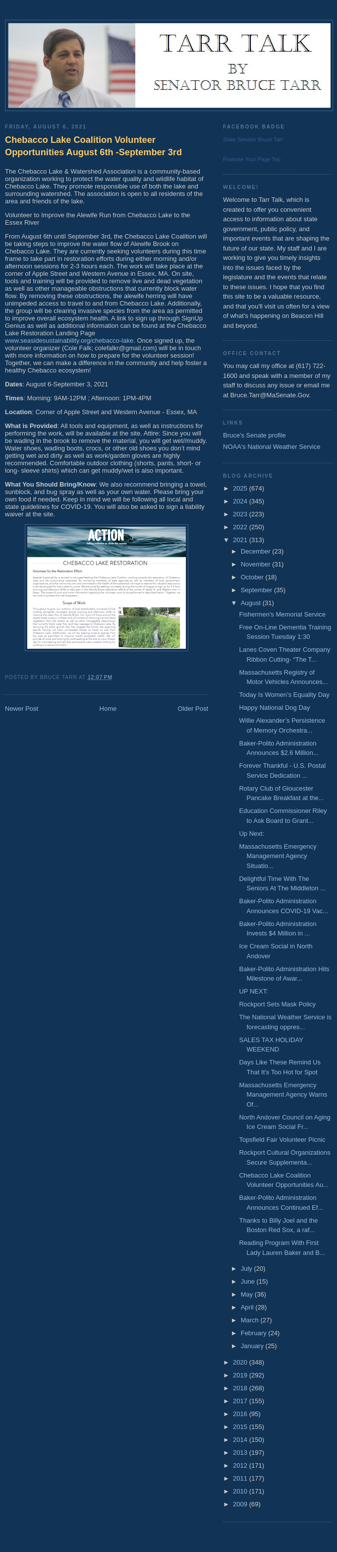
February (255, 1333)
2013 (241, 1452)
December (257, 551)
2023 (241, 514)
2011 (241, 1478)
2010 (241, 1491)
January (253, 1346)
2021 (241, 540)
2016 (241, 1414)
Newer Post (21, 708)
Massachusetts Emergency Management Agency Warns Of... (283, 1094)
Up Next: (251, 833)
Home (108, 708)
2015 (241, 1426)
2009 (241, 1504)
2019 (241, 1375)
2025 (241, 488)
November (257, 564)
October (253, 577)
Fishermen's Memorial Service (282, 614)
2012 (241, 1465)
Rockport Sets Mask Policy (277, 1004)
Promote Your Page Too (252, 159)
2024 (241, 501)
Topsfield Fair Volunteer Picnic (282, 1139)
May (248, 1294)
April (248, 1307)
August (252, 603)
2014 (241, 1439)
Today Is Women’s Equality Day (284, 694)
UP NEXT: (253, 991)
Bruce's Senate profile (254, 435)
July (247, 1268)
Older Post (193, 708)
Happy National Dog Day (274, 707)
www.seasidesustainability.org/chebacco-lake (69, 340)
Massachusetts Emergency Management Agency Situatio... (277, 856)
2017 (241, 1401)
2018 (241, 1388)
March (251, 1320)
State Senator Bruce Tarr (253, 139)
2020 (241, 1362)
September (257, 590)
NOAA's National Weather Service (272, 446)
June (249, 1281)
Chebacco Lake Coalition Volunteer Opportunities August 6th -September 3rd (93, 146)
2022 (241, 527)
